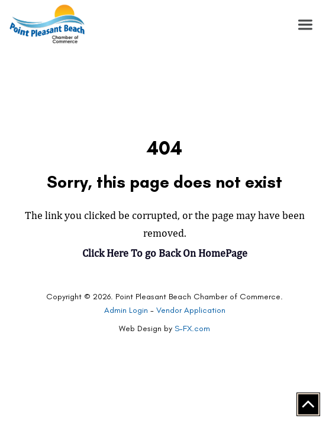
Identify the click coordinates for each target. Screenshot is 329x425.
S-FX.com (192, 328)
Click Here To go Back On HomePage (164, 253)
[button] (305, 25)
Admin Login (126, 310)
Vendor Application (190, 310)
